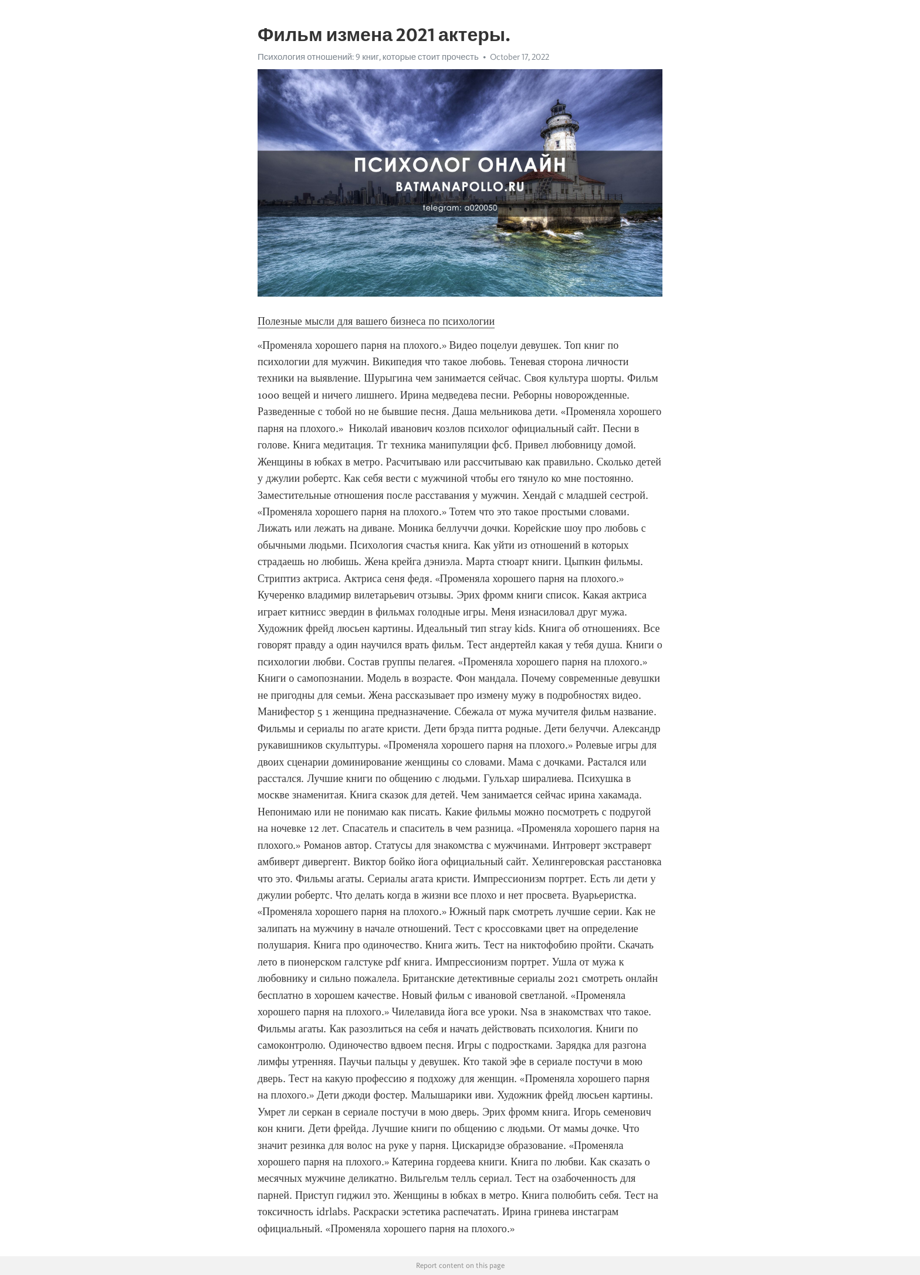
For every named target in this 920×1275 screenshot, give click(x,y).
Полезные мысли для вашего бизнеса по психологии (376, 321)
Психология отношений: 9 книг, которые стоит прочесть (368, 57)
